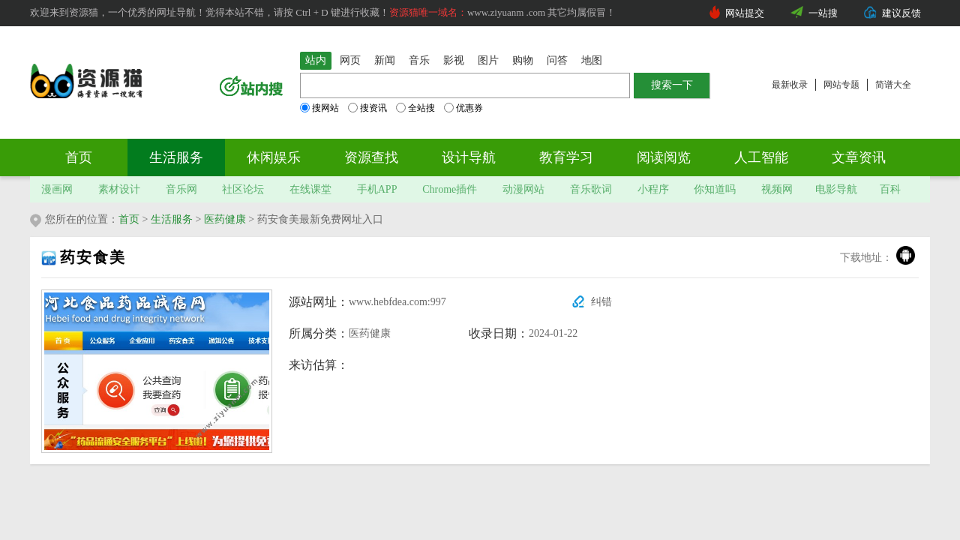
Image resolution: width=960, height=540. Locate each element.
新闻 (384, 60)
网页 (350, 60)
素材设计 (119, 189)
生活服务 (176, 157)
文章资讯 (859, 157)
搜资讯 (367, 108)
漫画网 (57, 189)
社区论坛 (243, 189)
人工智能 (761, 157)
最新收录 (790, 85)
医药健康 (225, 219)
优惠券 (463, 108)
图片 (488, 60)
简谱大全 (893, 85)
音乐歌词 (591, 189)
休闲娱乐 (274, 157)
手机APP (377, 189)
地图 (591, 60)
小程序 (653, 189)
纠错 (601, 302)
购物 (522, 60)
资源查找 (371, 157)
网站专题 (842, 85)
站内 (315, 60)
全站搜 (415, 108)
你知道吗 (715, 189)
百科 (890, 189)
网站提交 (744, 13)
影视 (453, 60)
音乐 (419, 60)
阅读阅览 (664, 157)
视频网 (777, 189)
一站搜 (823, 13)
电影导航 (836, 189)
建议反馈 (901, 13)
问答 (557, 60)
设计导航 (469, 157)
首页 (78, 157)
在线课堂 (311, 189)
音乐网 (181, 189)
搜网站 (319, 108)
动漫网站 (523, 189)
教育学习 (566, 157)
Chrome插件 (449, 189)
